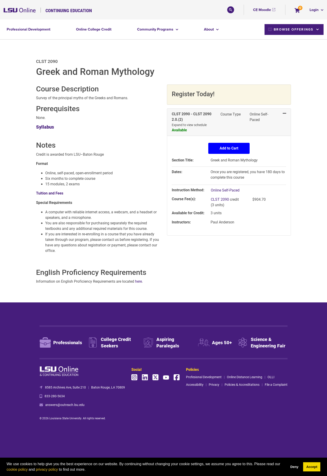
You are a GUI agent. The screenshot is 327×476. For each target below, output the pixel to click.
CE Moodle (262, 9)
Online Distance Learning (244, 377)
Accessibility (194, 384)
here (138, 281)
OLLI (271, 377)
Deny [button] (294, 467)
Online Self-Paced (225, 190)
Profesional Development (204, 377)
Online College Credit (93, 29)
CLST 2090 (220, 199)
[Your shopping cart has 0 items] (297, 11)
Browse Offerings (290, 29)
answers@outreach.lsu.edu (65, 405)
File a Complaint (276, 384)
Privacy (214, 384)
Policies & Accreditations (242, 384)
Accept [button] (311, 467)
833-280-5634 (55, 396)
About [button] (209, 29)
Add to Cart (229, 148)
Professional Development (28, 29)
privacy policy (47, 469)
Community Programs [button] (155, 29)
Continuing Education (68, 10)
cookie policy (17, 469)
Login (314, 9)
